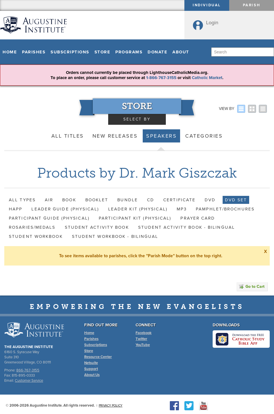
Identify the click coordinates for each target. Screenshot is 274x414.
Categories (204, 136)
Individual (207, 5)
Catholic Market (207, 77)
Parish (252, 5)
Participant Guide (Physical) (49, 218)
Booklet (96, 199)
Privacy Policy (110, 405)
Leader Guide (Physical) (65, 209)
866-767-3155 (27, 370)
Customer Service (29, 380)
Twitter (141, 339)
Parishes (33, 52)
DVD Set (236, 199)
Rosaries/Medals (32, 227)
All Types (22, 199)
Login (212, 22)
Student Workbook (36, 236)
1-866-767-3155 (161, 77)
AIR (49, 199)
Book (69, 199)
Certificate (179, 199)
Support (91, 369)
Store (102, 52)
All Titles (67, 136)
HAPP (15, 209)
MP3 (182, 209)
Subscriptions (70, 52)
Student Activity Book (97, 227)
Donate (157, 52)
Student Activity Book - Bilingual (186, 227)
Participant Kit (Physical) (135, 218)
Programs (128, 52)
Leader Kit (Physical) (138, 209)
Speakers (161, 136)
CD (150, 199)
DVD (210, 199)
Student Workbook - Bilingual (115, 236)
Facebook (144, 333)
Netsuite (91, 363)
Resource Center (98, 357)
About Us (92, 375)
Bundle (127, 199)
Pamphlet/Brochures (225, 209)
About (180, 52)
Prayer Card (197, 218)
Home (10, 52)
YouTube (143, 345)
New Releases (115, 136)
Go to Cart (252, 286)
